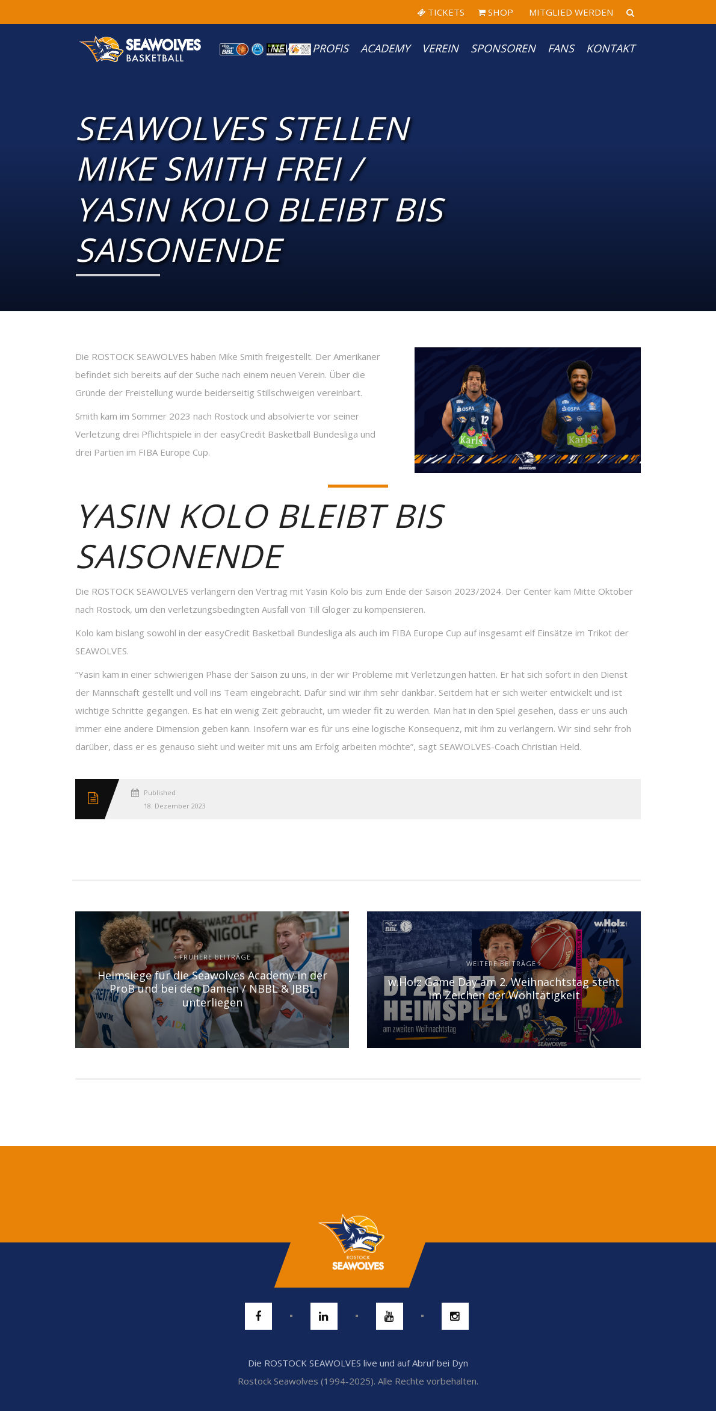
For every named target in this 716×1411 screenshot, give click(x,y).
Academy (385, 48)
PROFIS (330, 48)
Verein (440, 48)
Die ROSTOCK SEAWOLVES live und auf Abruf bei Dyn (358, 1363)
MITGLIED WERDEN (569, 12)
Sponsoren (503, 48)
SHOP (495, 12)
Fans (561, 48)
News (285, 48)
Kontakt (610, 48)
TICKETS (440, 12)
